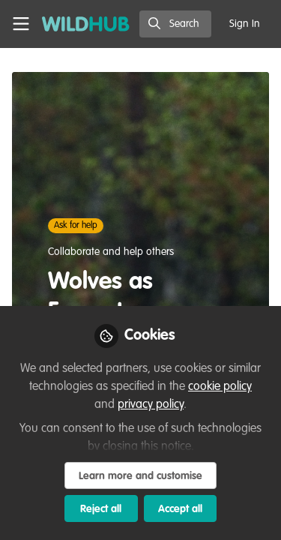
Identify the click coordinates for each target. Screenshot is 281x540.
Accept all (180, 509)
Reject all (100, 509)
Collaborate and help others (111, 252)
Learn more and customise (140, 476)
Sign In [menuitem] (244, 24)
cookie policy (220, 387)
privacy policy (151, 405)
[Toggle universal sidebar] (21, 24)
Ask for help (75, 225)
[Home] (86, 24)
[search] (175, 24)
